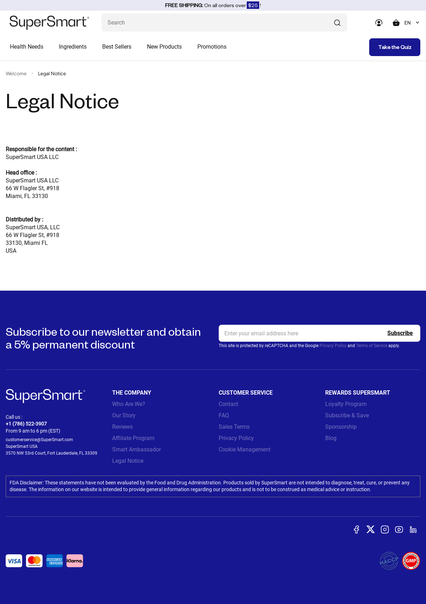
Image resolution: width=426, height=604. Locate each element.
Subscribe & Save (347, 415)
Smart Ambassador (136, 449)
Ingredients (73, 46)
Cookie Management (245, 449)
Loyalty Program (346, 404)
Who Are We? (128, 404)
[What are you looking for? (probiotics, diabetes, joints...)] (224, 22)
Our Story (124, 415)
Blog (331, 438)
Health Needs (26, 46)
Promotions (211, 46)
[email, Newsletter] (319, 333)
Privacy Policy (333, 345)
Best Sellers (116, 46)
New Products (164, 46)
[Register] (400, 333)
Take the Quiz (394, 47)
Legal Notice (127, 460)
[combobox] (412, 22)
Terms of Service (371, 345)
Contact (228, 404)
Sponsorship (341, 426)
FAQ (224, 415)
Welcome (16, 74)
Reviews (122, 426)
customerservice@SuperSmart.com (39, 439)
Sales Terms (234, 426)
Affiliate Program (133, 438)
